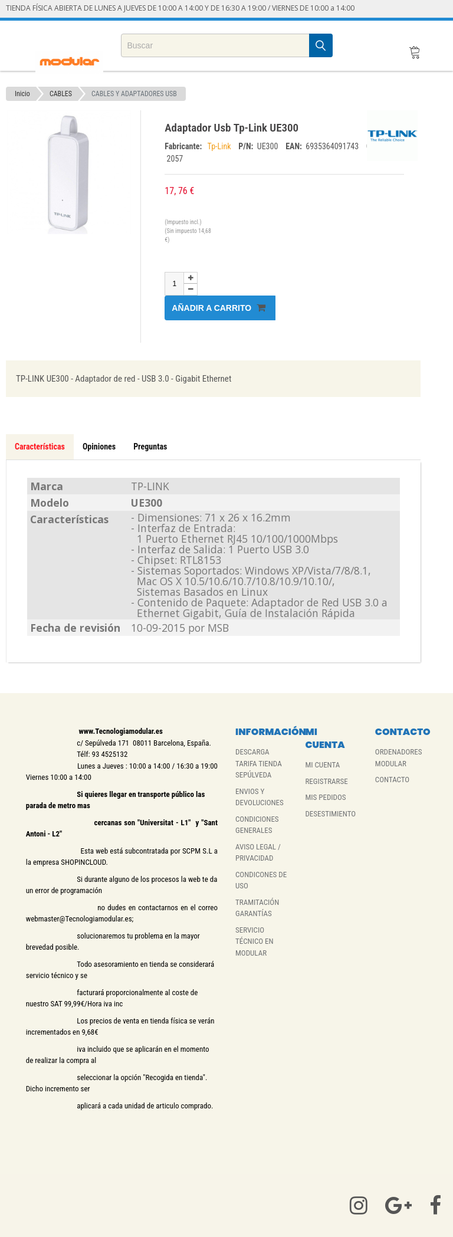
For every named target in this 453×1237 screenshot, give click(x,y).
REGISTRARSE (326, 781)
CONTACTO (392, 779)
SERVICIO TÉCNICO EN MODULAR (254, 941)
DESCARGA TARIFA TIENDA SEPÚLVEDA (258, 763)
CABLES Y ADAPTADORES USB (134, 94)
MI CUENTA (322, 764)
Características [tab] (40, 446)
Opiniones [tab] (99, 446)
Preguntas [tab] (150, 446)
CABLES (61, 94)
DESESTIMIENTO (330, 813)
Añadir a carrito (218, 308)
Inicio (22, 94)
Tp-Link (220, 146)
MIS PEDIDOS (325, 797)
